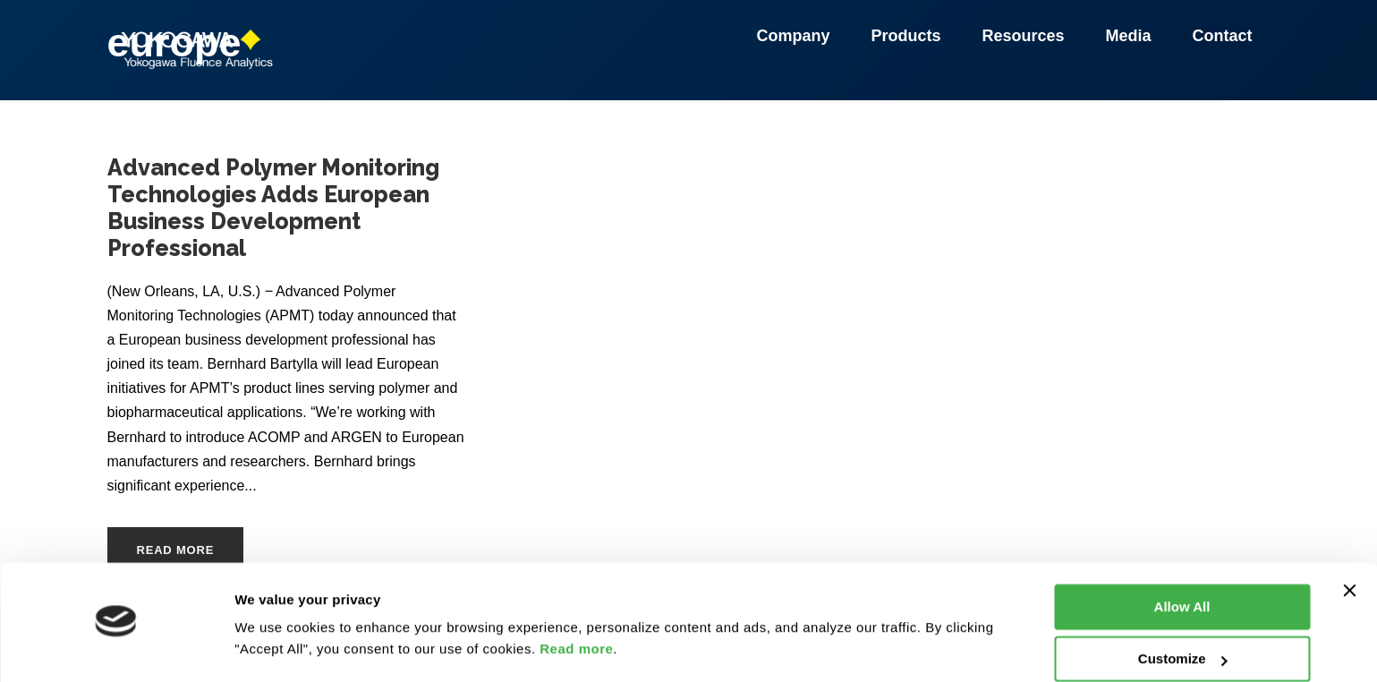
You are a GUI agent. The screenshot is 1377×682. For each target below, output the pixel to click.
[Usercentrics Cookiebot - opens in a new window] (116, 647)
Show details (276, 646)
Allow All (1182, 555)
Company (795, 36)
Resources (1025, 36)
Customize (1183, 607)
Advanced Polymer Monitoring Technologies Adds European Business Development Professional (273, 207)
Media (1130, 36)
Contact (1223, 36)
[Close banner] (1349, 539)
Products (908, 36)
